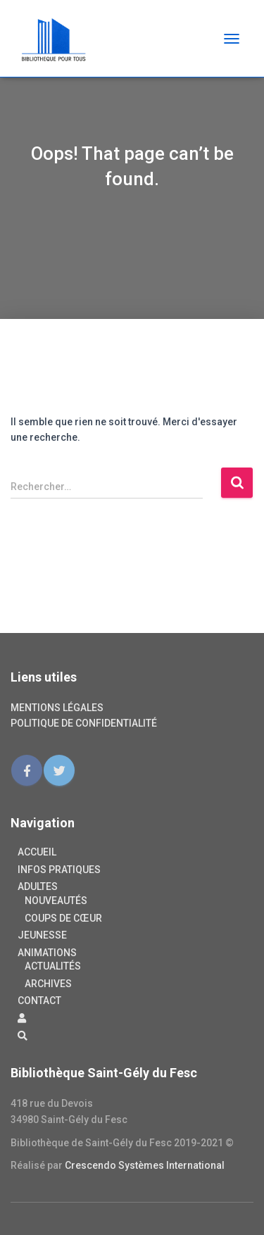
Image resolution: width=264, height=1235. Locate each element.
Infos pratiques (59, 869)
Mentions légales (57, 707)
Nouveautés (56, 900)
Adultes (38, 886)
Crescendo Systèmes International (145, 1165)
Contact (39, 1000)
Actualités (53, 966)
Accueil (37, 852)
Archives (48, 983)
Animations (47, 952)
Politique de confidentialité (84, 723)
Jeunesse (42, 935)
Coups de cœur (63, 918)
